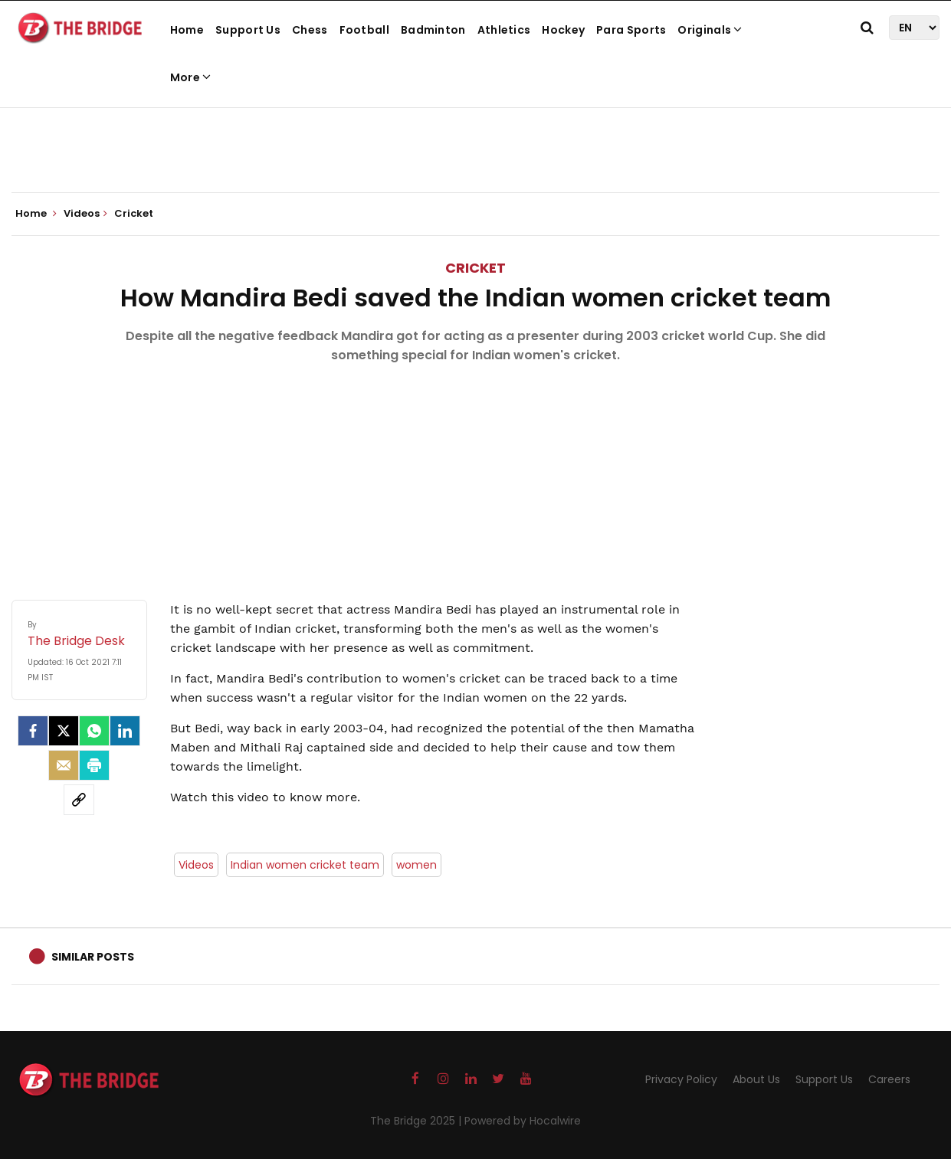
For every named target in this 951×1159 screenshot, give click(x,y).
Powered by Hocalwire (522, 1120)
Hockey (563, 30)
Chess (310, 30)
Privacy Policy (681, 1079)
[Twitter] (63, 730)
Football (364, 30)
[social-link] (79, 799)
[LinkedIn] (125, 730)
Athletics (504, 30)
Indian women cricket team (305, 865)
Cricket (475, 267)
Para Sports (631, 30)
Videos (196, 865)
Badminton (433, 30)
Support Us (247, 30)
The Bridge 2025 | (417, 1120)
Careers (889, 1079)
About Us (756, 1079)
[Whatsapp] (94, 730)
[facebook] (33, 730)
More (191, 77)
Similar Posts (92, 956)
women (416, 865)
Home (187, 30)
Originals (709, 30)
